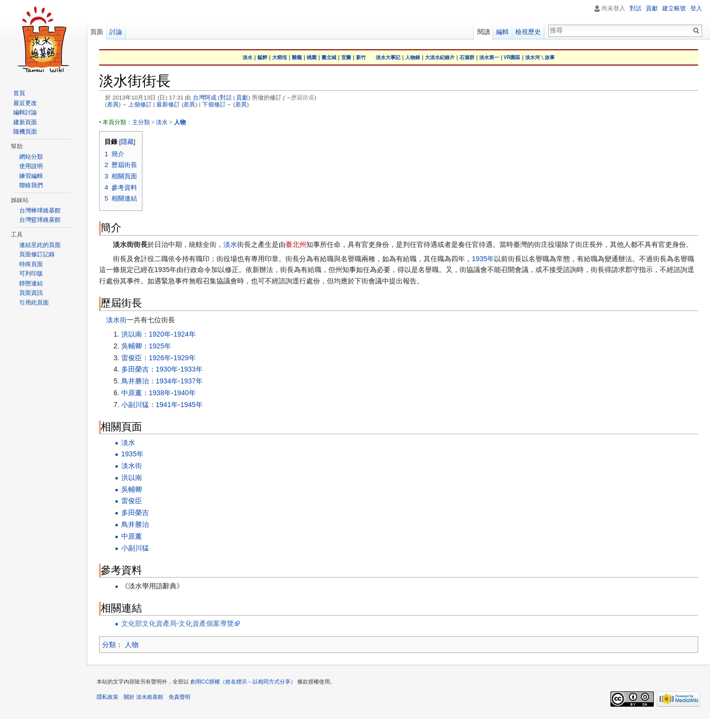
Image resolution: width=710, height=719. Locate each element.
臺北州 (295, 244)
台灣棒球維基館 (40, 210)
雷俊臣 (131, 358)
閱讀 (483, 31)
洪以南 (131, 334)
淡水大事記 (388, 57)
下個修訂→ (217, 104)
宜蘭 (346, 57)
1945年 (191, 405)
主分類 (141, 122)
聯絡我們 (31, 185)
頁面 (96, 31)
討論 (115, 31)
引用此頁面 (34, 302)
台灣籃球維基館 (40, 219)
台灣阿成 (204, 97)
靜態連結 (31, 283)
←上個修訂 (137, 104)
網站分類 (31, 156)
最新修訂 (168, 104)
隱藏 (127, 141)
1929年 (185, 358)
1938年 (160, 393)
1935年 (483, 259)
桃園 (312, 57)
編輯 (502, 31)
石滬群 (467, 57)
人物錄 (412, 57)
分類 (109, 645)
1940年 (185, 393)
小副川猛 (135, 405)
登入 (696, 8)
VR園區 (512, 57)
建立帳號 (674, 8)
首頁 (19, 93)
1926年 (160, 358)
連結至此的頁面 (40, 244)
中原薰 (131, 393)
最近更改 (25, 103)
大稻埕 (279, 57)
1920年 (160, 334)
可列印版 (31, 273)
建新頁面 (25, 122)
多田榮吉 (135, 369)
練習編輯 (31, 175)
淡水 (247, 57)
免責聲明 (179, 697)
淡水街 (116, 320)
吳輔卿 (131, 346)
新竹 (361, 57)
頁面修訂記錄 (37, 254)
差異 (113, 104)
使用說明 (31, 166)
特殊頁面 (31, 264)
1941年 (167, 405)
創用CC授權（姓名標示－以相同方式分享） (243, 682)
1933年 (191, 369)
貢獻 (242, 97)
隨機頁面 (25, 131)
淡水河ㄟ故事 (540, 57)
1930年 (167, 369)
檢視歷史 (528, 31)
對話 (226, 97)
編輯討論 (25, 112)
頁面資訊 (31, 292)
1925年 (160, 346)
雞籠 (297, 57)
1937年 (191, 381)
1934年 (167, 381)
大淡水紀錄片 (440, 57)
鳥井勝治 (135, 381)
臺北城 (328, 57)
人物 (132, 645)
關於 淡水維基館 (143, 697)
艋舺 (262, 57)
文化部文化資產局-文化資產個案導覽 (177, 623)
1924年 (185, 334)
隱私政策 (107, 697)
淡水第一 (489, 57)
